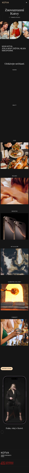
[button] (26, 2)
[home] (5, 2)
